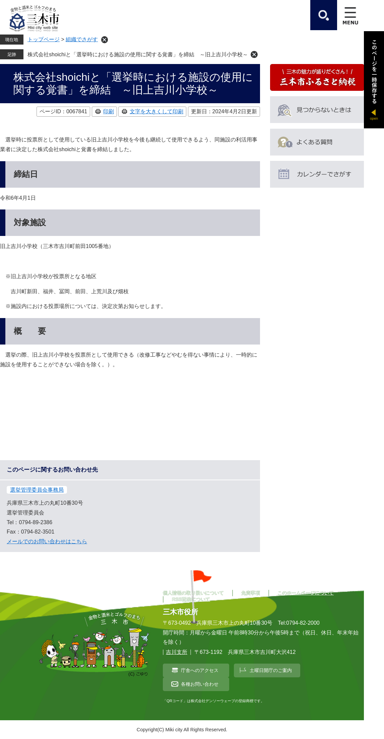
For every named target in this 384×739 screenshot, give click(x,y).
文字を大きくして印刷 (156, 111)
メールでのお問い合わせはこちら (47, 541)
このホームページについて (305, 593)
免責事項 (250, 593)
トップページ (43, 39)
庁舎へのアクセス (199, 670)
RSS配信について (191, 599)
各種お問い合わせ (199, 684)
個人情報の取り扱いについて (193, 593)
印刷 (108, 111)
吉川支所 (176, 652)
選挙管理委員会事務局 (37, 490)
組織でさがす (82, 39)
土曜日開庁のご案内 (271, 670)
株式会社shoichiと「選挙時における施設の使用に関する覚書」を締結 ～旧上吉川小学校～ (137, 54)
